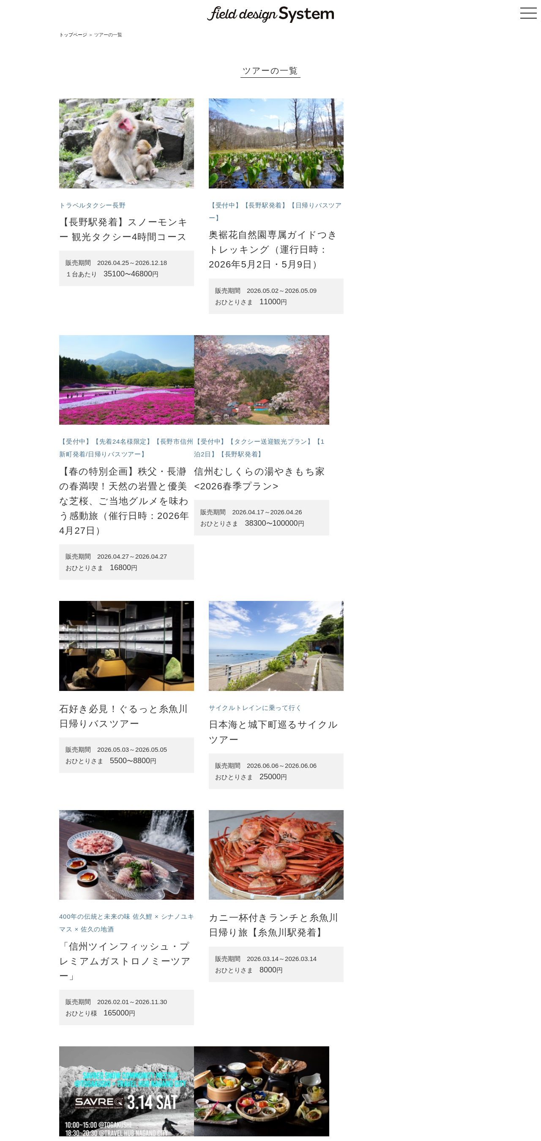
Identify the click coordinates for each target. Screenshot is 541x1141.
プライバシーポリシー (351, 1099)
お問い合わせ (399, 1099)
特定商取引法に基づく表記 (287, 1099)
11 (278, 1052)
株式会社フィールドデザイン (292, 1116)
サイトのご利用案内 (224, 1099)
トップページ (73, 34)
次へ (299, 1052)
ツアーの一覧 (179, 1099)
